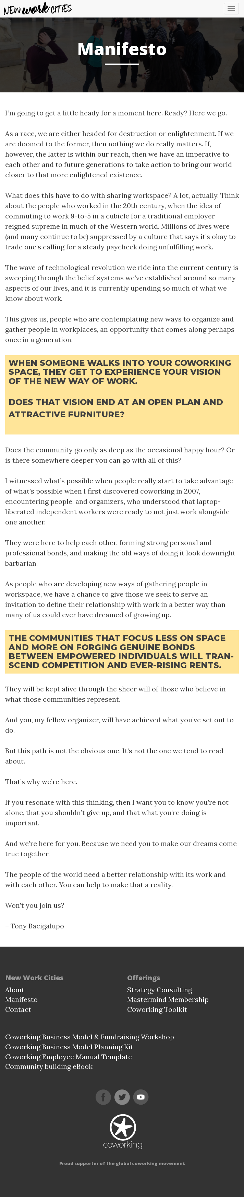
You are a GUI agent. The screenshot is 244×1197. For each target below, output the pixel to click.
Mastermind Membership (168, 999)
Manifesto (21, 999)
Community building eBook (49, 1066)
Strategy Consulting (159, 989)
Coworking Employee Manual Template (68, 1056)
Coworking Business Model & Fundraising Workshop (89, 1036)
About (14, 989)
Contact (18, 1009)
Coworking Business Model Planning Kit (69, 1046)
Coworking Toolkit (157, 1009)
